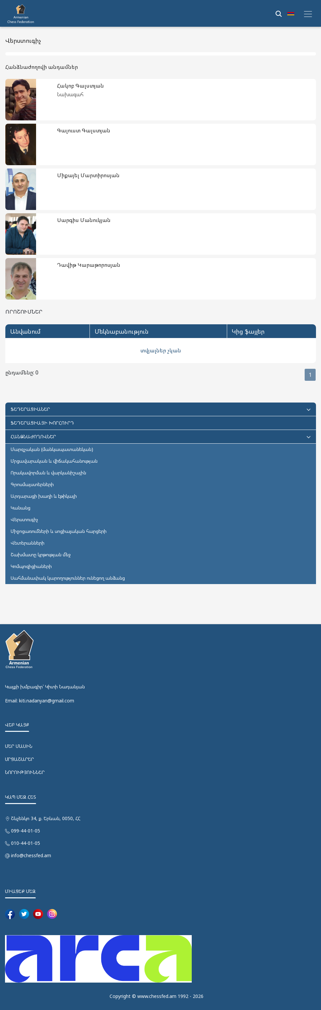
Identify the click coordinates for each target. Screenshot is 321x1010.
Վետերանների (27, 543)
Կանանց (20, 507)
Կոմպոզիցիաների (31, 566)
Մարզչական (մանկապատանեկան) (52, 449)
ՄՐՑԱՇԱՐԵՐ (19, 759)
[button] (290, 13)
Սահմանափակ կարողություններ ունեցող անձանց (68, 578)
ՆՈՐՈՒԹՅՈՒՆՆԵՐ (25, 772)
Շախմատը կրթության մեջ (41, 554)
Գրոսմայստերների (32, 484)
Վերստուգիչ (24, 519)
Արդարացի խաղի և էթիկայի (44, 496)
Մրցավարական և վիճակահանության (54, 461)
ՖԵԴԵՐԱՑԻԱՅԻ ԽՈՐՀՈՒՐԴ (42, 423)
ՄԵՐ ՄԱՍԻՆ (18, 746)
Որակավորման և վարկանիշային (48, 472)
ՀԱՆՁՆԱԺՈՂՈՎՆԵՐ (161, 436)
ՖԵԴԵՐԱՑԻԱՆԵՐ (161, 409)
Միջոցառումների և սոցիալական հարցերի (59, 531)
